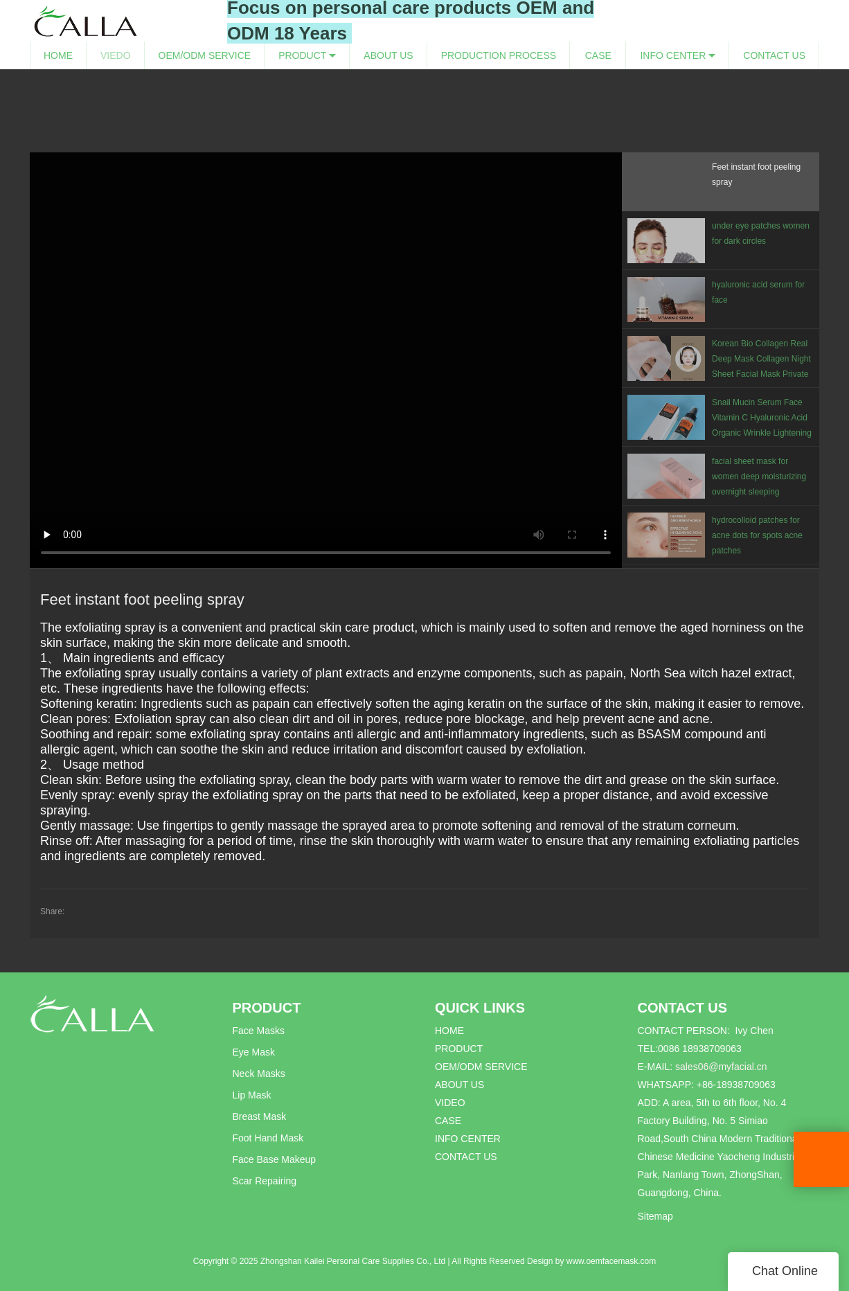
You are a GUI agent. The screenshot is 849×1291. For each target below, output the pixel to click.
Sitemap (655, 1216)
